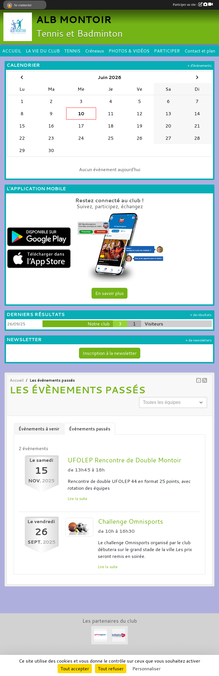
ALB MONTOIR (73, 19)
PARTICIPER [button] (167, 51)
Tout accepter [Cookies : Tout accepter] (74, 668)
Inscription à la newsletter (110, 353)
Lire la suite (77, 498)
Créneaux (94, 51)
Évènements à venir (39, 429)
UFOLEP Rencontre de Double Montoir (124, 460)
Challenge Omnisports (130, 521)
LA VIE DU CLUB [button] (43, 51)
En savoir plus (109, 293)
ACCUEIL (11, 51)
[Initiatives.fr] (118, 635)
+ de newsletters (198, 340)
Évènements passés (89, 429)
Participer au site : (193, 5)
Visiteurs (154, 324)
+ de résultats (201, 315)
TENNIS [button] (72, 51)
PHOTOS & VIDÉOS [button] (129, 51)
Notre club (99, 324)
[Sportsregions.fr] (100, 635)
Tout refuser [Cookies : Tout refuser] (110, 668)
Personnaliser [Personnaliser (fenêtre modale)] (146, 668)
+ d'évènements (199, 65)
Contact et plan (199, 51)
